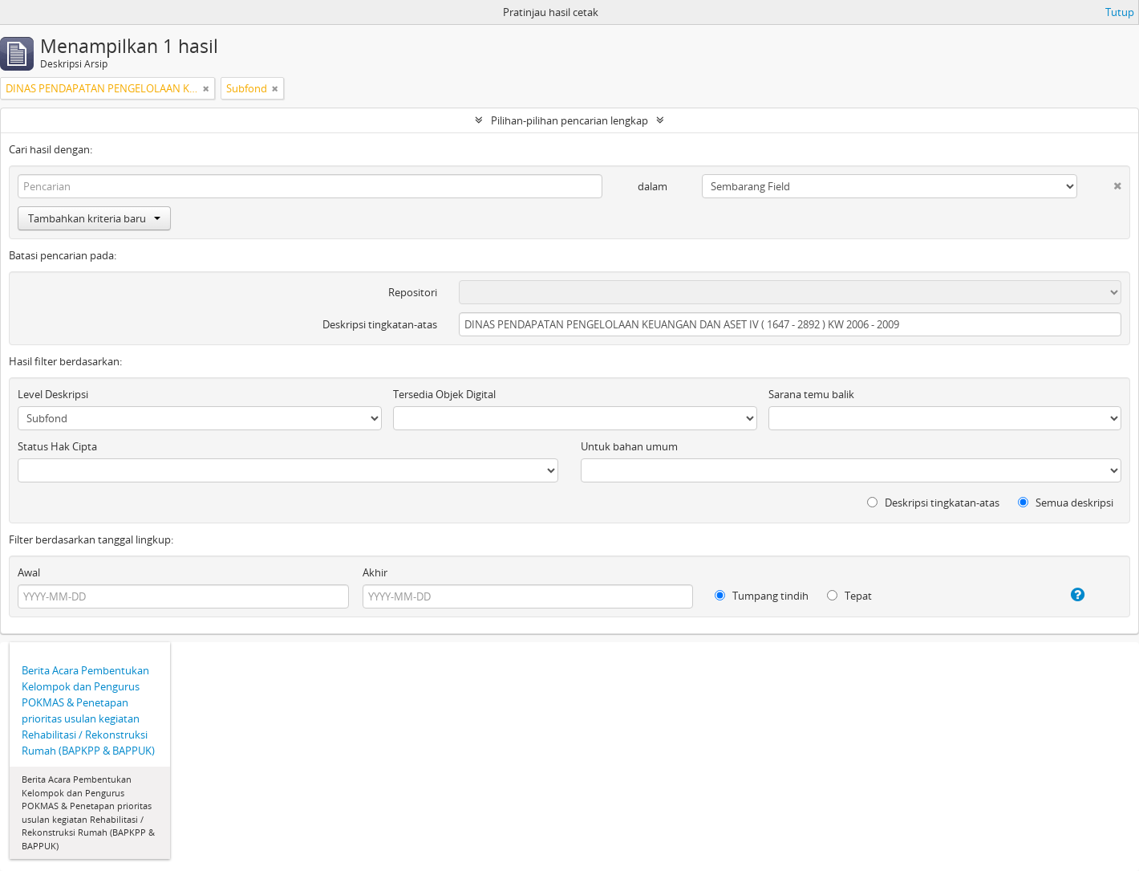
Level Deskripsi (53, 394)
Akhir (375, 572)
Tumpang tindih (762, 595)
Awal (29, 572)
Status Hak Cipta (57, 446)
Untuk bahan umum (629, 446)
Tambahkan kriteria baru (94, 218)
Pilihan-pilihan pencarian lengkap (569, 120)
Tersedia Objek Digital (444, 394)
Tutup (1119, 12)
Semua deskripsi (1065, 502)
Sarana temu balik (811, 394)
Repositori (412, 292)
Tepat (849, 595)
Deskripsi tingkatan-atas (379, 324)
